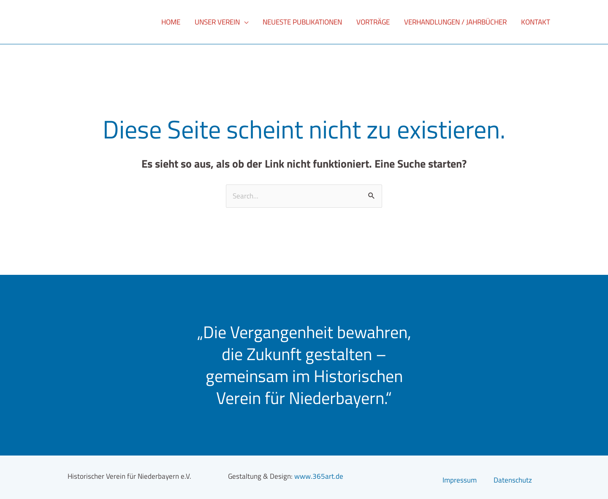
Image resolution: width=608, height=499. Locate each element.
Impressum (459, 480)
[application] (244, 21)
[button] (221, 22)
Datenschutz (513, 480)
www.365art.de (318, 476)
